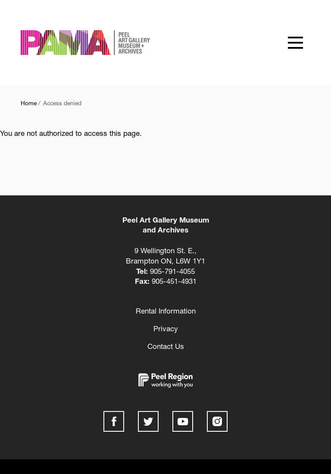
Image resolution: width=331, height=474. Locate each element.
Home (29, 103)
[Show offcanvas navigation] (295, 43)
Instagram (217, 421)
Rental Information (166, 310)
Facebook (113, 421)
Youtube (182, 421)
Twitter (148, 421)
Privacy (165, 328)
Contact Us (165, 346)
